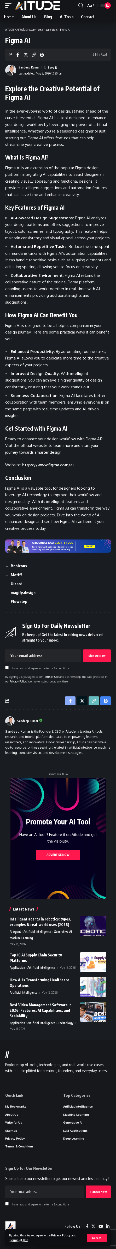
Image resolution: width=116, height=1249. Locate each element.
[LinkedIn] (108, 1226)
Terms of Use (18, 1240)
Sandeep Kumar (29, 67)
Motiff (16, 574)
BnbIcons (19, 565)
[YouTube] (100, 1226)
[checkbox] (7, 667)
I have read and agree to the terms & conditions (40, 668)
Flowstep (19, 601)
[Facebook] (87, 1226)
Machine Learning (21, 938)
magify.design (23, 592)
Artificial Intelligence (37, 932)
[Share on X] (26, 54)
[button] (97, 1238)
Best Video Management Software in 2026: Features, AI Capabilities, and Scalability (41, 1010)
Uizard (16, 583)
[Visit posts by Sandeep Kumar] (10, 721)
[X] (93, 1226)
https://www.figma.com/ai (48, 464)
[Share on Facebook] (17, 54)
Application (17, 968)
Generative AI (63, 932)
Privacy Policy (61, 1235)
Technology (65, 1023)
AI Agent (15, 932)
